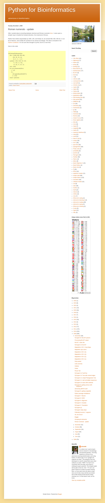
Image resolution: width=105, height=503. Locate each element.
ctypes (75, 89)
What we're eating (78, 198)
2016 (75, 317)
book (74, 75)
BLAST (75, 72)
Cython (75, 91)
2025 (75, 300)
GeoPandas (76, 107)
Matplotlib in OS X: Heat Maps (83, 347)
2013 (75, 324)
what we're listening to (79, 200)
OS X (74, 142)
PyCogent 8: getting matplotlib (83, 391)
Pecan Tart (77, 371)
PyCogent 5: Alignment (81, 400)
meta (74, 134)
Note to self (76, 138)
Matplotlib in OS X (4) (80, 352)
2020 (75, 310)
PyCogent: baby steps (81, 410)
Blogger (60, 494)
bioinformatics (77, 70)
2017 (75, 315)
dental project (76, 93)
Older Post (62, 90)
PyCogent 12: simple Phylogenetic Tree (85, 378)
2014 (75, 322)
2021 (75, 307)
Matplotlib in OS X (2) (80, 356)
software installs (77, 181)
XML (74, 212)
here (51, 33)
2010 (75, 331)
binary (75, 64)
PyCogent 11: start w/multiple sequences (86, 380)
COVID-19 (76, 85)
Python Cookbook (13, 42)
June (76, 436)
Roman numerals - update (82, 421)
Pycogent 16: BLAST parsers (82, 337)
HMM (74, 112)
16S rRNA (76, 58)
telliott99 (83, 446)
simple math (76, 175)
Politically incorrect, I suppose (83, 412)
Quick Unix (76, 167)
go (74, 109)
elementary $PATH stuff (81, 388)
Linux (74, 124)
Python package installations (82, 393)
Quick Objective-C (78, 163)
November (78, 424)
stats (74, 185)
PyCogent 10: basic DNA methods (84, 382)
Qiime (74, 161)
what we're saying (78, 204)
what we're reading (78, 202)
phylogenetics (77, 146)
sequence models (78, 173)
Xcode (75, 208)
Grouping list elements (81, 419)
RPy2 (74, 171)
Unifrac (75, 194)
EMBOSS (75, 101)
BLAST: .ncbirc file (80, 342)
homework (76, 114)
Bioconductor (76, 68)
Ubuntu (75, 192)
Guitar (76, 368)
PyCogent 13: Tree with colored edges (85, 375)
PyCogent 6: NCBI (80, 398)
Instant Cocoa (77, 118)
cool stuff (75, 83)
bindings (75, 66)
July (76, 434)
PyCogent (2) (78, 407)
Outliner (77, 366)
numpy (75, 140)
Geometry (76, 105)
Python (75, 159)
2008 (75, 439)
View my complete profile (78, 480)
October (77, 427)
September (78, 429)
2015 (75, 319)
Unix (74, 196)
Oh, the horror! (79, 414)
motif (74, 136)
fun (74, 103)
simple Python (16, 85)
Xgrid (74, 210)
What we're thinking (78, 206)
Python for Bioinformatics (41, 9)
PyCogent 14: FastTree (81, 373)
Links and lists (78, 363)
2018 (75, 312)
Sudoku (75, 187)
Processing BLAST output (82, 340)
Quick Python (76, 165)
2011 (75, 329)
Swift (74, 190)
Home (37, 90)
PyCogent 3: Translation (81, 405)
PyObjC (75, 157)
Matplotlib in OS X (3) (80, 354)
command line (77, 81)
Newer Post (12, 90)
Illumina (75, 116)
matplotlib (75, 128)
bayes (74, 62)
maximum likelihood (78, 132)
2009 (75, 333)
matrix (75, 130)
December (78, 335)
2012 (75, 326)
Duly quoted (78, 361)
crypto (75, 87)
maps (74, 126)
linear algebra (77, 120)
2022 (75, 305)
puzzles (75, 153)
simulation (76, 179)
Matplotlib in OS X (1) (80, 359)
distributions (76, 95)
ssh (74, 183)
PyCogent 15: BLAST (80, 345)
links (74, 122)
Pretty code (76, 148)
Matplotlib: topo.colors (81, 349)
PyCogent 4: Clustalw (80, 403)
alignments (76, 60)
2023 (75, 303)
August (77, 431)
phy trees (75, 144)
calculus (75, 79)
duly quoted (76, 99)
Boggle (76, 417)
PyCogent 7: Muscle (80, 396)
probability (76, 151)
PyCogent (76, 155)
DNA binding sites (78, 97)
